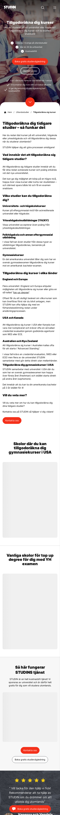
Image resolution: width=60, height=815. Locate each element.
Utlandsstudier (22, 112)
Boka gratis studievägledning (30, 61)
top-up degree (21, 292)
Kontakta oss (30, 70)
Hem (10, 112)
